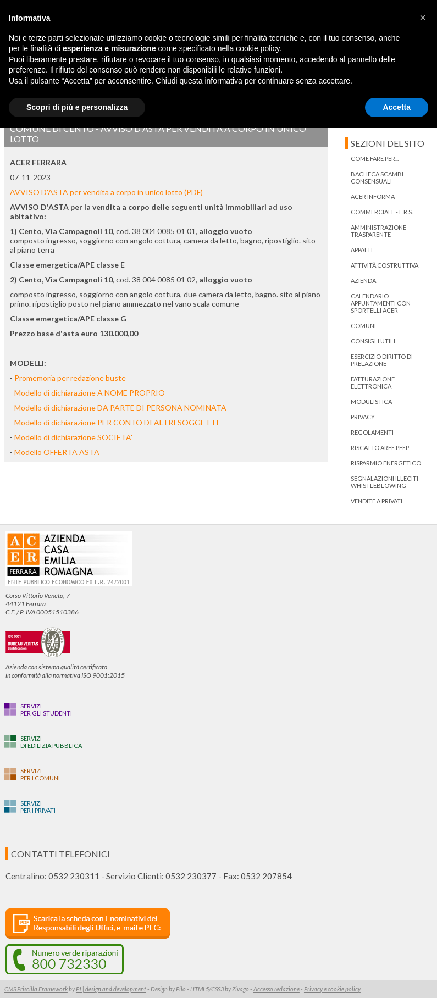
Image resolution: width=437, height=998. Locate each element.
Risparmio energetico (386, 463)
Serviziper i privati (38, 807)
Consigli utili (373, 341)
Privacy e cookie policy (332, 989)
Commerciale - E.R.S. (382, 211)
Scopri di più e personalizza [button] (77, 107)
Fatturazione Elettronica (373, 382)
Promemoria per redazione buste (70, 377)
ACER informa (373, 196)
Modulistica (371, 401)
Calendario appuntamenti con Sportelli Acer (381, 303)
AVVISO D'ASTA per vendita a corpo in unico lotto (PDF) (107, 192)
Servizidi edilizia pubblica (51, 742)
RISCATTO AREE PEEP (380, 447)
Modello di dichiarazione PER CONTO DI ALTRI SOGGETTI (116, 422)
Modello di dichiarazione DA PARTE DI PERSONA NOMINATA (120, 407)
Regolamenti (372, 432)
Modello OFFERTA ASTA (56, 452)
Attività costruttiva (384, 265)
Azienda (363, 280)
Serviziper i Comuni (40, 774)
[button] (423, 17)
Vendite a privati (376, 500)
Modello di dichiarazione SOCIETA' (73, 437)
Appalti (362, 249)
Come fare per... (375, 158)
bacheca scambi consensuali (377, 177)
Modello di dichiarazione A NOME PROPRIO (89, 392)
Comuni (363, 325)
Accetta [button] (397, 107)
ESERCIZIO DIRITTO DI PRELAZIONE (382, 360)
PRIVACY (363, 416)
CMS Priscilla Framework (36, 989)
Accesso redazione (276, 989)
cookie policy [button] (257, 48)
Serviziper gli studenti (46, 709)
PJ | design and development (111, 989)
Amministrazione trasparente (378, 231)
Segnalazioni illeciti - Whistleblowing (386, 482)
